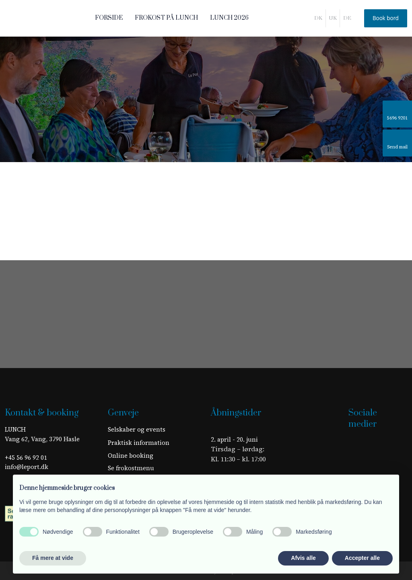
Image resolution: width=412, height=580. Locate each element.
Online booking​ (130, 455)
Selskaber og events (136, 429)
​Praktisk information (138, 442)
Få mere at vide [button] (52, 558)
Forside (109, 18)
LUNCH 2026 (229, 18)
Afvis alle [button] (303, 558)
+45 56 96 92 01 (26, 457)
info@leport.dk (26, 467)
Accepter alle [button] (362, 558)
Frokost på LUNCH (166, 18)
